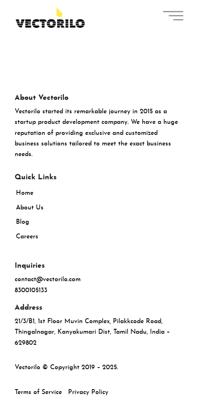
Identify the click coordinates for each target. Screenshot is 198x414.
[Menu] (172, 16)
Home (24, 193)
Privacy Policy (88, 392)
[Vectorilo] (82, 16)
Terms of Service (38, 392)
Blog (22, 222)
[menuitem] (172, 16)
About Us (30, 208)
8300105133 (31, 290)
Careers (27, 236)
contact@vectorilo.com (48, 279)
